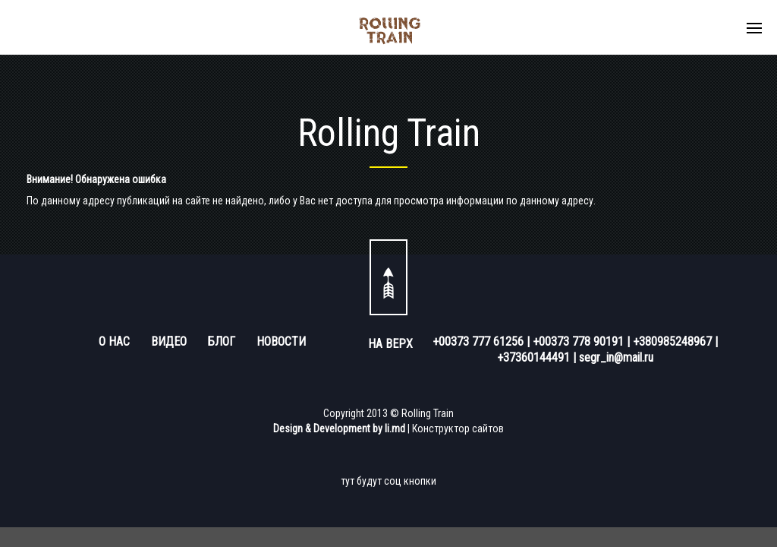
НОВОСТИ (281, 341)
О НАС (114, 341)
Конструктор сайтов (458, 428)
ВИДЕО (169, 341)
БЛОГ (221, 341)
